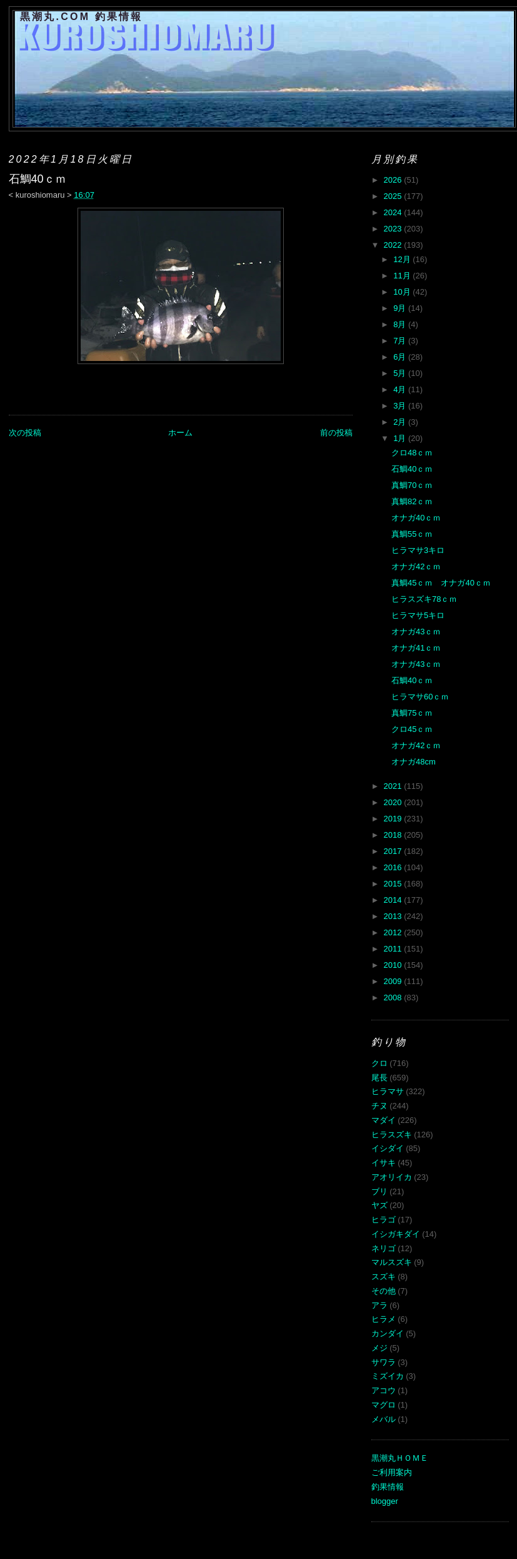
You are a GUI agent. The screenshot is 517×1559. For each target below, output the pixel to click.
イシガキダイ (395, 1234)
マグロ (383, 1404)
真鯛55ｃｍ (412, 534)
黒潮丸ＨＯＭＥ (399, 1458)
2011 (394, 948)
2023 (394, 228)
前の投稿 (336, 432)
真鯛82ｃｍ (412, 501)
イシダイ (387, 1148)
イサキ (383, 1162)
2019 (394, 818)
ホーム (180, 432)
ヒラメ (383, 1319)
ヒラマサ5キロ (417, 615)
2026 (394, 180)
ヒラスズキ (391, 1134)
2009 (394, 981)
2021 (394, 786)
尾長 (379, 1077)
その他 (383, 1291)
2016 (394, 867)
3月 (400, 405)
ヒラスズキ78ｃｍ (424, 599)
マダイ (383, 1120)
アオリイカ (391, 1177)
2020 (394, 802)
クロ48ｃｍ (412, 452)
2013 (394, 916)
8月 (400, 324)
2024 (394, 212)
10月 (403, 292)
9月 (400, 308)
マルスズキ (391, 1262)
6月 (400, 357)
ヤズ (379, 1205)
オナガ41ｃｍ (416, 648)
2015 (394, 883)
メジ (379, 1348)
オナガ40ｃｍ (416, 517)
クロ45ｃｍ (412, 729)
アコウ (383, 1390)
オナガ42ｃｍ (416, 566)
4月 (400, 389)
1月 (400, 438)
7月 (400, 340)
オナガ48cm (413, 761)
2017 (394, 851)
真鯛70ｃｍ (412, 485)
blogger (384, 1501)
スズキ (383, 1276)
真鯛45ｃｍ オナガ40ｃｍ (441, 582)
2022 (394, 245)
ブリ (379, 1191)
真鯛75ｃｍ (412, 713)
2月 (400, 422)
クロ (379, 1063)
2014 (394, 900)
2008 (394, 997)
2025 (394, 196)
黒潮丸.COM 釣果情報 (81, 16)
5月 (400, 373)
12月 (403, 259)
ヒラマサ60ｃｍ (420, 696)
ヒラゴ (383, 1219)
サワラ (383, 1362)
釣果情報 (387, 1486)
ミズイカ (387, 1376)
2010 (394, 965)
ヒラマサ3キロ (417, 550)
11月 (403, 275)
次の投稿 (25, 432)
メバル (383, 1419)
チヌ (379, 1105)
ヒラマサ (387, 1091)
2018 (394, 835)
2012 (394, 932)
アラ (379, 1305)
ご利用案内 (391, 1472)
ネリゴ (383, 1248)
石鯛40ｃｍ (412, 469)
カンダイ (387, 1333)
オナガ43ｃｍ (416, 631)
